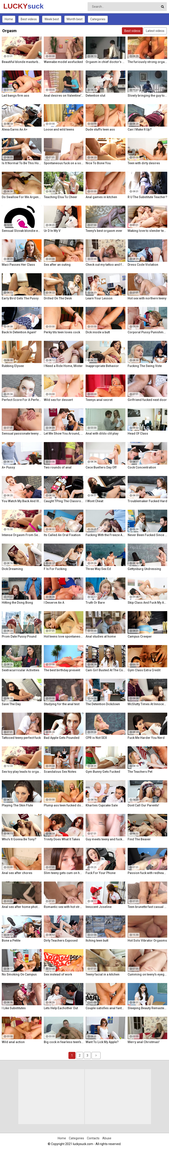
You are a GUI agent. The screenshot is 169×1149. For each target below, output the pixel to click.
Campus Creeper (140, 636)
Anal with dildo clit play (102, 433)
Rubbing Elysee (13, 366)
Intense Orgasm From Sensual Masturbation (22, 535)
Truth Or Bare (95, 602)
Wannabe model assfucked (63, 62)
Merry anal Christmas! (144, 1042)
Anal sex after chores (17, 873)
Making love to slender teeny (147, 230)
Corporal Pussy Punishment (147, 332)
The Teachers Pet (140, 771)
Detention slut (95, 95)
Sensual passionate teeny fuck (22, 433)
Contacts (93, 1138)
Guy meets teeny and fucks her (105, 839)
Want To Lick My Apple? (102, 1042)
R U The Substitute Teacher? (147, 197)
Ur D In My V (52, 230)
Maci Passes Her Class (18, 264)
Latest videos (155, 31)
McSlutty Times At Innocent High (147, 704)
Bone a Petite (11, 940)
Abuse (106, 1138)
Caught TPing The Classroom (64, 501)
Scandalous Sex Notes (60, 771)
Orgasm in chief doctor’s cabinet (105, 62)
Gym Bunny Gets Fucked (103, 771)
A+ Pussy (8, 467)
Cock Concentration (142, 467)
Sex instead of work (58, 974)
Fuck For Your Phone (101, 873)
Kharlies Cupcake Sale (102, 805)
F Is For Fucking (55, 569)
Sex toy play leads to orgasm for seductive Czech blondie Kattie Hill (22, 771)
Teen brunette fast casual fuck (147, 907)
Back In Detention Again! (19, 332)
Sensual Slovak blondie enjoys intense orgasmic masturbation (22, 230)
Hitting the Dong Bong (17, 602)
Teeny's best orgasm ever (104, 230)
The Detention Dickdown (103, 704)
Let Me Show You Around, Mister (64, 433)
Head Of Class (138, 433)
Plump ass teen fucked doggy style (64, 805)
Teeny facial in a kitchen (102, 974)
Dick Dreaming (12, 569)
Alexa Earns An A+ (15, 129)
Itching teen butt (97, 940)
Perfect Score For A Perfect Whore (22, 400)
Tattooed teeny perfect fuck (21, 738)
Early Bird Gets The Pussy (20, 298)
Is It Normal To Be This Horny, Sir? (22, 163)
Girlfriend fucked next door (147, 400)
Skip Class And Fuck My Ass (147, 602)
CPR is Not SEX (96, 738)
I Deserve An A (54, 602)
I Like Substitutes (14, 1008)
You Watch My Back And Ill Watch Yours (22, 501)
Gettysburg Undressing (144, 569)
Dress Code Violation (143, 264)
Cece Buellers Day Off (101, 467)
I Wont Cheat (94, 501)
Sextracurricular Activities (20, 670)
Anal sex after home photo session (22, 907)
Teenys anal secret (99, 400)
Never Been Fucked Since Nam (147, 535)
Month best (75, 19)
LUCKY (14, 6)
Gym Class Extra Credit (144, 670)
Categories (97, 19)
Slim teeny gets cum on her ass (64, 873)
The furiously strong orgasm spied (147, 62)
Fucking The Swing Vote (145, 366)
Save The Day (11, 704)
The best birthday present (62, 670)
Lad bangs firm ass (15, 95)
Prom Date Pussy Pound (19, 636)
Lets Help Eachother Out (61, 1008)
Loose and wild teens (59, 129)
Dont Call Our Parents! (143, 805)
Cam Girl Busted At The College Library (105, 670)
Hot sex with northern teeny (147, 298)
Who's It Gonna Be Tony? (19, 839)
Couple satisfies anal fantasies (105, 1008)
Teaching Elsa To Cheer (60, 197)
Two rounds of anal (58, 467)
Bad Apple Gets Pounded (61, 738)
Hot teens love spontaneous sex (64, 636)
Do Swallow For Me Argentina (22, 197)
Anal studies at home (101, 636)
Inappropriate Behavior (102, 366)
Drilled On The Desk (58, 298)
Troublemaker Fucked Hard (147, 501)
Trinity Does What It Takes (62, 839)
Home (9, 19)
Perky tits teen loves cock (62, 332)
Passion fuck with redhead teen (147, 873)
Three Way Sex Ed (98, 569)
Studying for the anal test (61, 704)
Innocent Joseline (99, 907)
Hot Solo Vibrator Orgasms (147, 940)
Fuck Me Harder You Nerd (146, 738)
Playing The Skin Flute (17, 805)
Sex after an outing (57, 264)
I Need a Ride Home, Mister (63, 366)
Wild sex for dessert (58, 400)
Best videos (29, 19)
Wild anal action (13, 1042)
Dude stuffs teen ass (100, 129)
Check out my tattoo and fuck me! (105, 264)
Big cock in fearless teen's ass (64, 1042)
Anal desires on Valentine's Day (64, 95)
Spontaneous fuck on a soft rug (64, 163)
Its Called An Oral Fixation (62, 535)
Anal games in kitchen (101, 197)
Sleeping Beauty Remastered (147, 1008)
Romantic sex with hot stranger (64, 907)
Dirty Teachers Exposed (61, 940)
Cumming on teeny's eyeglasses (147, 974)
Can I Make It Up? (140, 129)
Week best (51, 19)
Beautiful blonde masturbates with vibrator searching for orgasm (22, 62)
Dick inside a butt (98, 332)
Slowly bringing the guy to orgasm (147, 95)
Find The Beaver (139, 839)
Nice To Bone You (98, 163)
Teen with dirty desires (144, 163)
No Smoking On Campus (19, 974)
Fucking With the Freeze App (105, 535)
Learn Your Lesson (99, 298)
